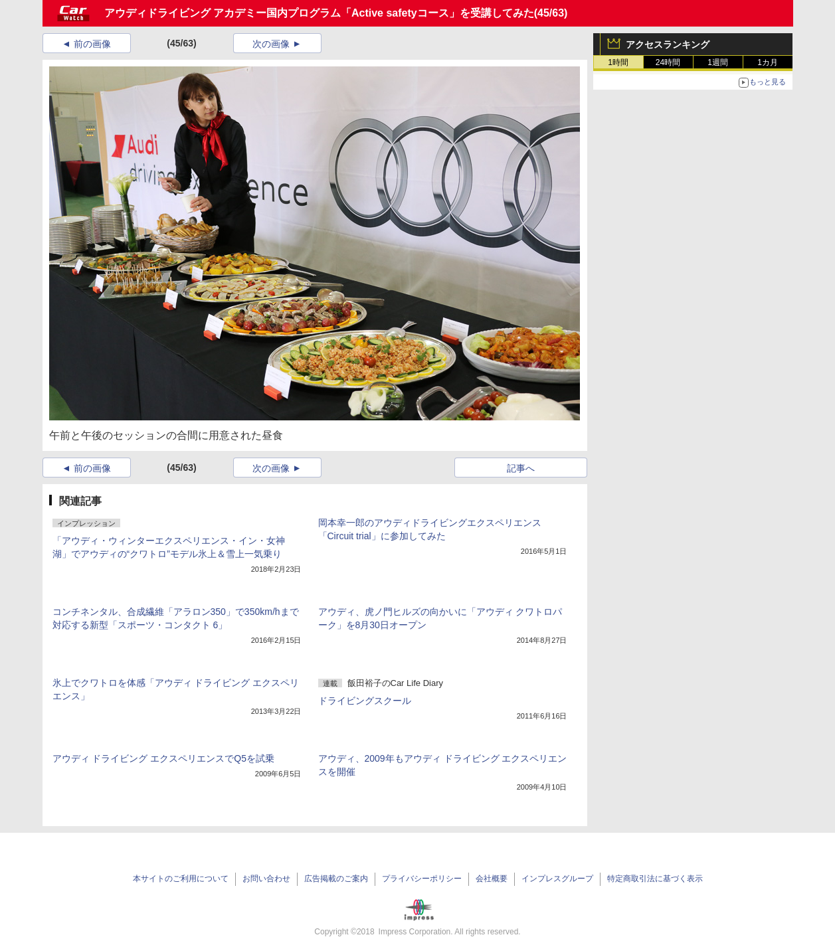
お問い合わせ (266, 878)
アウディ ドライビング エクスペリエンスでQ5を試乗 (163, 758)
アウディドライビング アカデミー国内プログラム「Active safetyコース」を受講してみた (319, 13)
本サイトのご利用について (181, 878)
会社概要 (492, 878)
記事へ (521, 468)
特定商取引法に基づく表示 (655, 878)
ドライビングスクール (364, 700)
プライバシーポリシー (422, 878)
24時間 (668, 62)
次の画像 (271, 44)
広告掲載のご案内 (336, 878)
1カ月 (767, 62)
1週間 (717, 62)
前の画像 (92, 44)
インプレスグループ (557, 878)
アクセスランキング (667, 44)
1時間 (618, 62)
